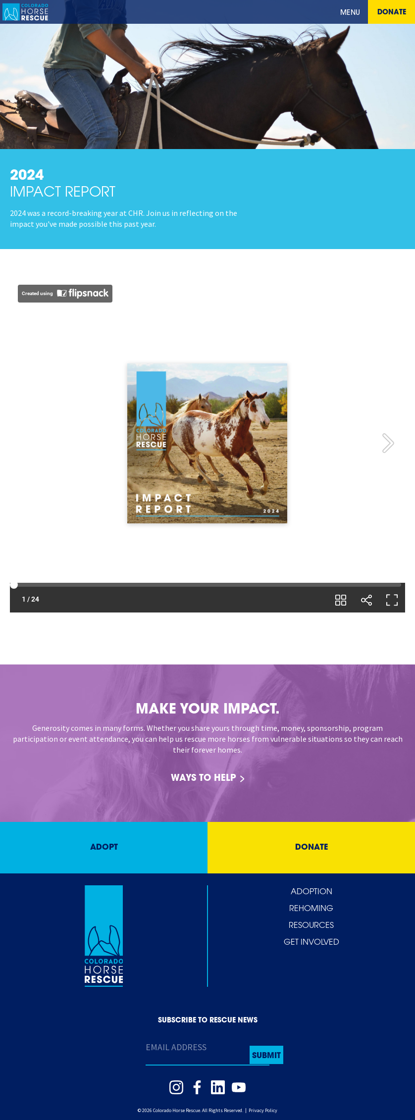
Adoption (311, 892)
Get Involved (311, 943)
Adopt (104, 848)
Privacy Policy (263, 1110)
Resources (311, 926)
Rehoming (311, 909)
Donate (391, 12)
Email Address (176, 1047)
